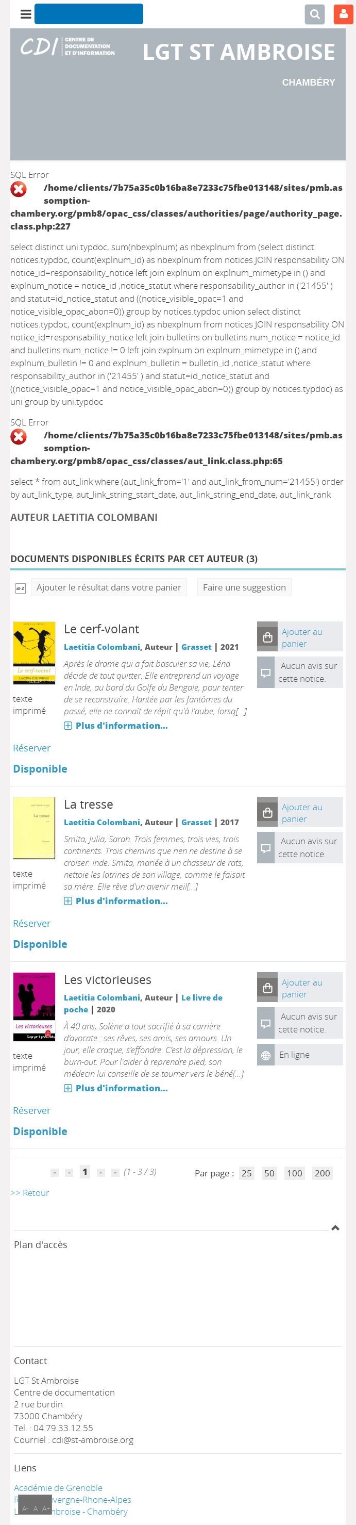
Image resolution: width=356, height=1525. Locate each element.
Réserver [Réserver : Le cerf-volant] (31, 748)
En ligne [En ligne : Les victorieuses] (294, 1054)
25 (247, 1173)
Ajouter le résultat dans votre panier (109, 587)
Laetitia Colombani (102, 647)
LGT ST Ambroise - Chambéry (71, 1511)
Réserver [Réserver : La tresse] (31, 923)
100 (294, 1173)
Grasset (196, 647)
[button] (267, 636)
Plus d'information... (122, 725)
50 (269, 1173)
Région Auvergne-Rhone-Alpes (72, 1499)
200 (322, 1173)
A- (25, 1508)
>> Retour (29, 1193)
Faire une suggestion (244, 587)
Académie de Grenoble (58, 1488)
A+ (46, 1508)
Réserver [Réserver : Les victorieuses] (31, 1110)
